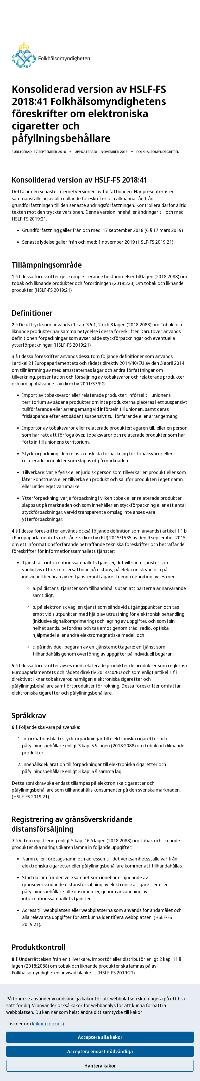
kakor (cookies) (48, 1023)
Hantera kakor (100, 1066)
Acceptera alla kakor (100, 1037)
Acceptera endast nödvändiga (100, 1051)
